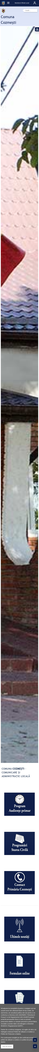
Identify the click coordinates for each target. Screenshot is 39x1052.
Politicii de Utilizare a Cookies (23, 1032)
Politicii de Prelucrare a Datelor (11, 1034)
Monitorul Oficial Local (22, 3)
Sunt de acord (7, 1046)
